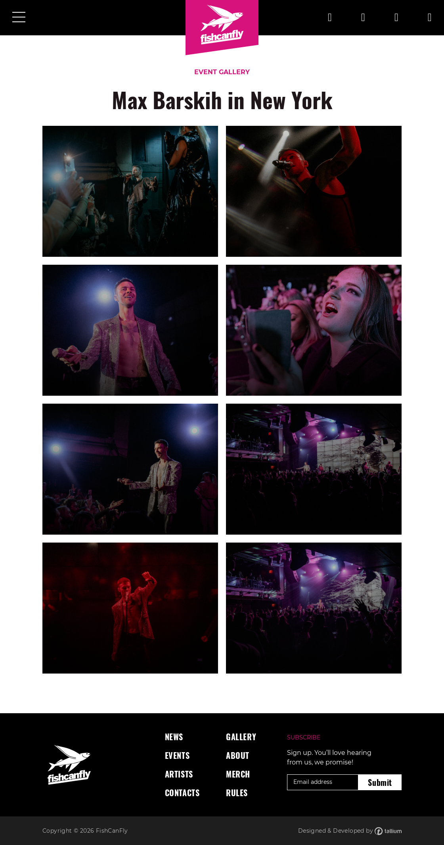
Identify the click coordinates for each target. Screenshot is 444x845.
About (237, 755)
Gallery (241, 737)
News (174, 737)
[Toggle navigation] (18, 18)
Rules (237, 793)
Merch (238, 774)
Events (177, 755)
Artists (179, 774)
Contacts (182, 793)
